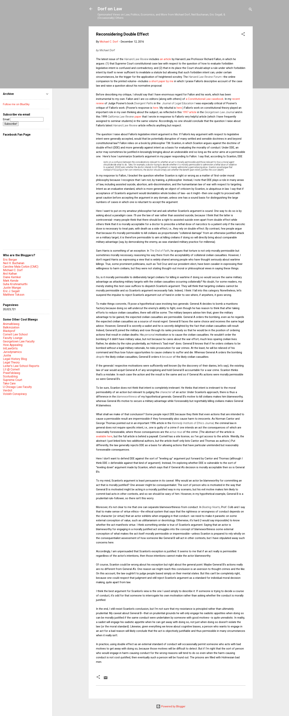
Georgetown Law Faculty (19, 341)
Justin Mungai (12, 287)
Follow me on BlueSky (16, 104)
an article (165, 59)
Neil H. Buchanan (13, 263)
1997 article (189, 112)
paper (138, 116)
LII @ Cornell (11, 369)
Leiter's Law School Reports (21, 366)
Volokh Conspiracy (15, 394)
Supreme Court (12, 380)
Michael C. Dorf (13, 270)
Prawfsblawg (11, 373)
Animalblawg (11, 324)
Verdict (7, 390)
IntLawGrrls (10, 348)
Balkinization (11, 327)
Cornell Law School (15, 334)
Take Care (9, 383)
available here (104, 436)
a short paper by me (161, 81)
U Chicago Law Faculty (17, 387)
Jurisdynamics (12, 352)
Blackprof (9, 331)
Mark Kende (10, 280)
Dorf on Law (110, 8)
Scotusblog (10, 376)
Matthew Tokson (13, 294)
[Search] (250, 10)
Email (23, 119)
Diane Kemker (12, 277)
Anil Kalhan (10, 273)
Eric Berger (10, 259)
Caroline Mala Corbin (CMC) (20, 266)
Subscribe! (10, 123)
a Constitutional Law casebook (204, 99)
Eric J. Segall (11, 291)
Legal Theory (11, 362)
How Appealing (12, 345)
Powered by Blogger (170, 706)
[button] (243, 35)
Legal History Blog (15, 359)
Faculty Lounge (12, 338)
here (155, 107)
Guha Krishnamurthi (15, 284)
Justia (7, 355)
